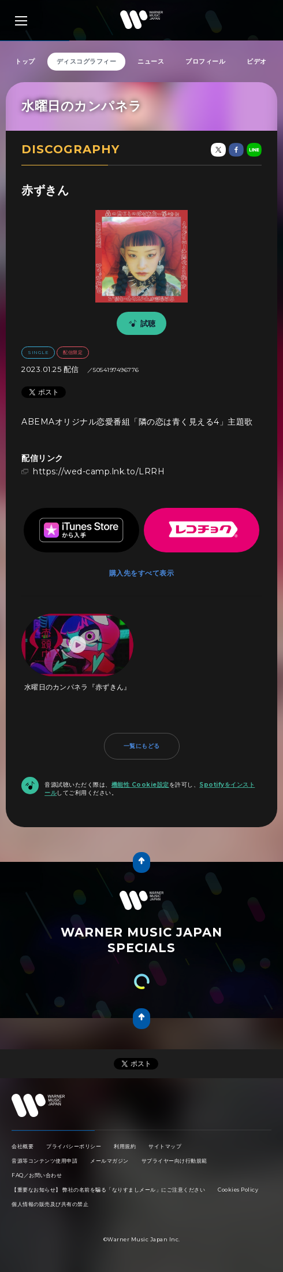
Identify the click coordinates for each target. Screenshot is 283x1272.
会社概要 (22, 1146)
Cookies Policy (238, 1189)
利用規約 (125, 1146)
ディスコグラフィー (87, 61)
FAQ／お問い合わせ (37, 1175)
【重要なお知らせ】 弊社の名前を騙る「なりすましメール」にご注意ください (108, 1189)
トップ (25, 61)
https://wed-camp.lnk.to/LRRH (99, 471)
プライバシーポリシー (73, 1146)
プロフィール (205, 61)
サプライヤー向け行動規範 (174, 1160)
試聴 (140, 323)
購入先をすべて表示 (141, 573)
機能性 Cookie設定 (140, 784)
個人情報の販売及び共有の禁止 (50, 1204)
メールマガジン (109, 1160)
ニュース (150, 61)
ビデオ (257, 61)
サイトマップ (164, 1146)
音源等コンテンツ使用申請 (44, 1160)
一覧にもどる (142, 746)
